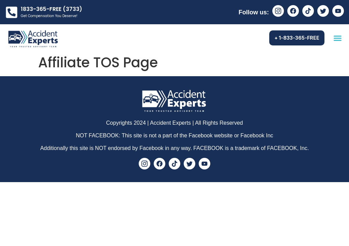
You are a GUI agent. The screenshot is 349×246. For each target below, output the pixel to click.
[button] (337, 37)
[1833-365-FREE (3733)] (11, 12)
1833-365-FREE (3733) (51, 9)
